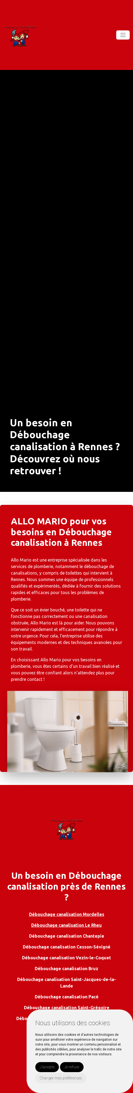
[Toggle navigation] (123, 35)
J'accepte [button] (47, 1067)
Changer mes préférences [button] (61, 1078)
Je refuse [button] (71, 1067)
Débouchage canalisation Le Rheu (66, 925)
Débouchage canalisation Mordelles (66, 914)
